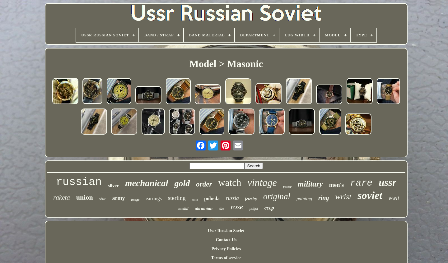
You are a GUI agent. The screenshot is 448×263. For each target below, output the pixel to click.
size (221, 208)
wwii (394, 198)
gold (182, 183)
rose (237, 207)
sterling (177, 198)
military (310, 184)
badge (135, 199)
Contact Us (226, 240)
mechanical (146, 183)
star (102, 198)
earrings (154, 198)
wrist (343, 196)
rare (361, 183)
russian (79, 182)
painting (304, 198)
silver (113, 185)
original (276, 196)
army (118, 198)
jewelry (251, 198)
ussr (387, 182)
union (84, 197)
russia (232, 198)
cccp (269, 208)
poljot (254, 208)
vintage (262, 182)
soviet (369, 195)
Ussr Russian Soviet (226, 230)
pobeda (212, 198)
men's (336, 185)
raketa (61, 197)
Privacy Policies (226, 249)
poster (287, 186)
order (204, 184)
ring (323, 197)
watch (229, 182)
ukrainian (204, 208)
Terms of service (226, 258)
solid (195, 199)
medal (183, 208)
